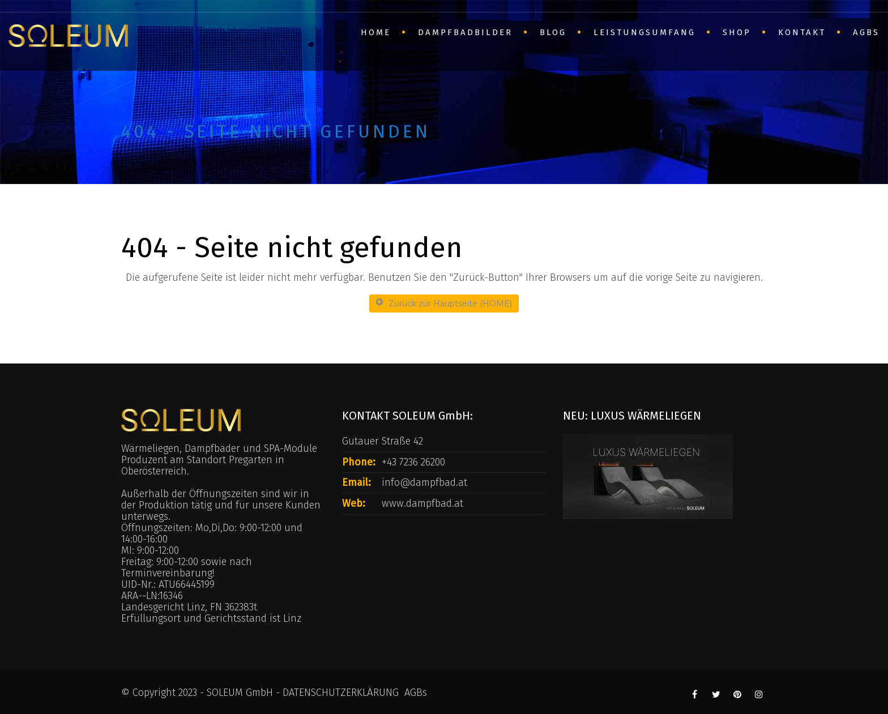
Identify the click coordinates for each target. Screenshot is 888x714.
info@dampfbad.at (424, 482)
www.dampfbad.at (422, 503)
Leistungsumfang (644, 32)
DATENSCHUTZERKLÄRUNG (341, 692)
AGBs (866, 32)
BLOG (553, 32)
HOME (376, 32)
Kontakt (802, 32)
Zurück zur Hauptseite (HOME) (444, 303)
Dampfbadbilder (465, 32)
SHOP (737, 32)
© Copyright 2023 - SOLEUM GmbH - (202, 692)
